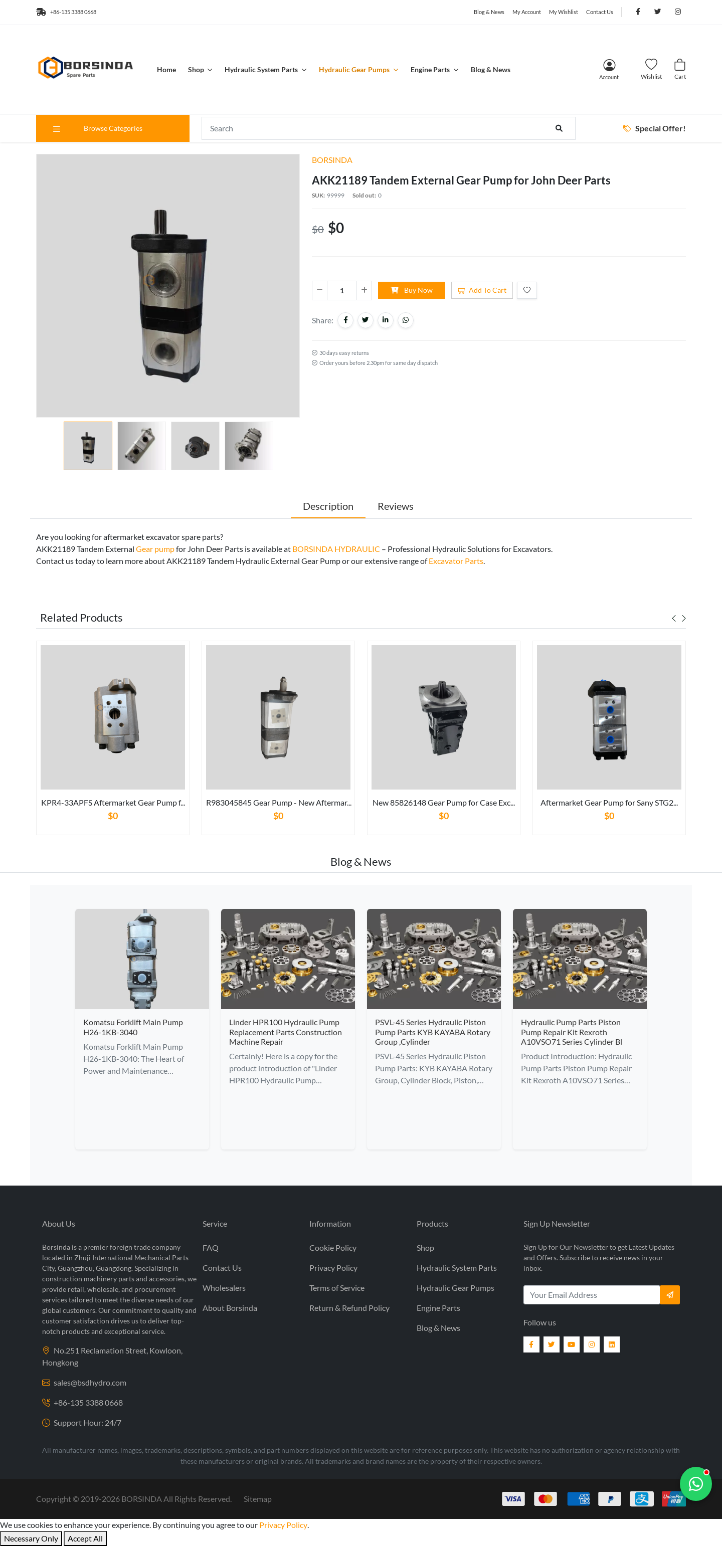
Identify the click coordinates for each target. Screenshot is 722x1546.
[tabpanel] (113, 742)
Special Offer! (654, 128)
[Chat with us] (696, 1484)
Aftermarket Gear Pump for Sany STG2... (609, 802)
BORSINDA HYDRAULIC (336, 548)
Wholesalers (224, 1287)
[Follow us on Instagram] (678, 12)
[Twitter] (552, 1344)
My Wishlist (563, 12)
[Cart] (680, 69)
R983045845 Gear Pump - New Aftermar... (278, 802)
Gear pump (155, 548)
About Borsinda (230, 1307)
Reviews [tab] (396, 506)
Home (166, 69)
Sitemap (258, 1498)
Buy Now (412, 290)
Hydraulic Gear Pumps (355, 69)
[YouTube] (572, 1344)
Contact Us (599, 12)
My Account (526, 12)
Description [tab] (328, 506)
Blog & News (489, 12)
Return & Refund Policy (349, 1307)
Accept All (85, 1538)
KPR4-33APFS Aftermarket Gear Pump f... (113, 802)
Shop (197, 69)
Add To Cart (482, 290)
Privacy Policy (333, 1267)
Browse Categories (97, 128)
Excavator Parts (456, 560)
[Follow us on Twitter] (658, 12)
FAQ (211, 1247)
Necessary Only (31, 1538)
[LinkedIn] (612, 1344)
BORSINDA (332, 159)
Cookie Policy (332, 1247)
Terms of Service (337, 1287)
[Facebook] (531, 1344)
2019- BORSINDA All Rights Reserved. (156, 1498)
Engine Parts (431, 69)
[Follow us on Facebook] (638, 12)
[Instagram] (592, 1344)
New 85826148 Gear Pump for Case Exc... (444, 802)
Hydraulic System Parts (262, 69)
